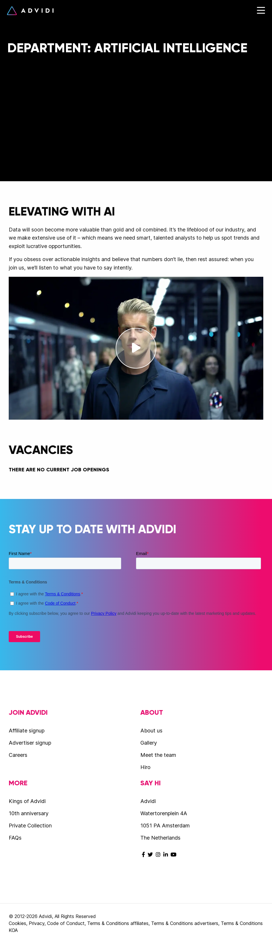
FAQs (15, 838)
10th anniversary (29, 813)
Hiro (145, 767)
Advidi (30, 10)
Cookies (17, 923)
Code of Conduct (66, 923)
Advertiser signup (30, 743)
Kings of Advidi (27, 801)
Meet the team (158, 755)
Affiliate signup (26, 731)
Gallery (148, 743)
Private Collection (30, 825)
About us (151, 731)
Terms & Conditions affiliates (117, 923)
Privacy (36, 923)
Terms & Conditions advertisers (184, 923)
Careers (18, 755)
